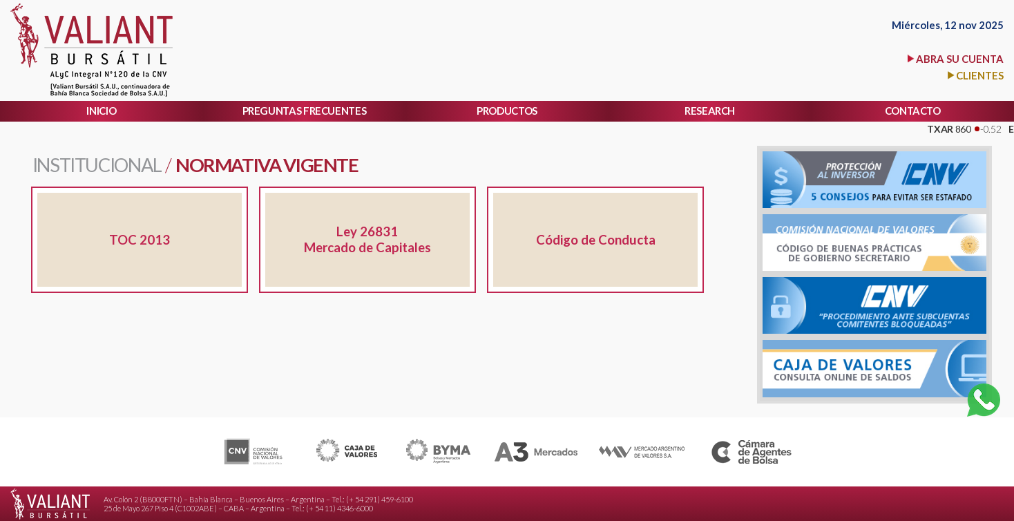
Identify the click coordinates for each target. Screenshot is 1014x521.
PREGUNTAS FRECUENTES (304, 110)
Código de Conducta (596, 239)
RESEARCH (710, 110)
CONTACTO (913, 110)
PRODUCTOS (507, 110)
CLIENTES (980, 75)
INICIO (101, 110)
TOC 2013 (139, 239)
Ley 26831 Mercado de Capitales (367, 239)
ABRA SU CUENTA (960, 59)
